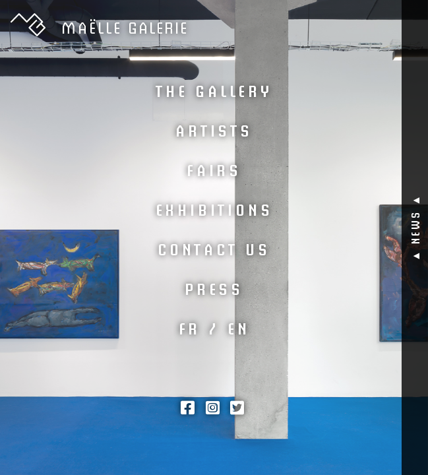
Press (214, 288)
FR (190, 327)
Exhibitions (214, 208)
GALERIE (124, 26)
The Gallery (214, 90)
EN (239, 327)
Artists (214, 129)
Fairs (214, 169)
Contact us (214, 248)
